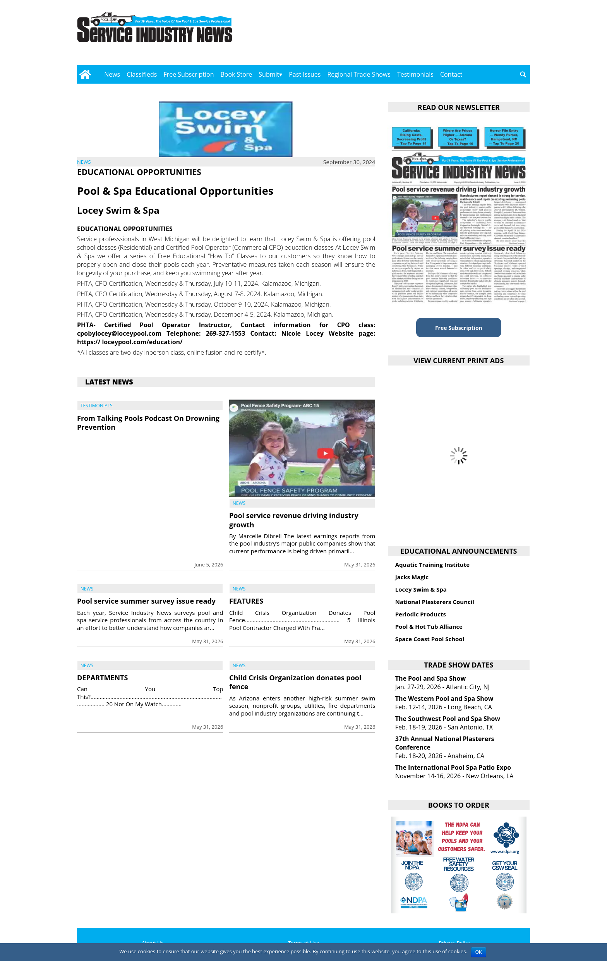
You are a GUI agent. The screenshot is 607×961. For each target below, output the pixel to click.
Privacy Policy (454, 942)
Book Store (236, 74)
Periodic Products (420, 614)
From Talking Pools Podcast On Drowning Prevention (148, 423)
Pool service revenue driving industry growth (293, 520)
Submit (269, 74)
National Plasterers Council (434, 602)
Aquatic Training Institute (432, 564)
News (112, 74)
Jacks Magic (412, 577)
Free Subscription (188, 74)
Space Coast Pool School (430, 639)
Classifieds (142, 74)
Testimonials (415, 74)
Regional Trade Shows (359, 74)
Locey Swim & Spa (421, 589)
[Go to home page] (85, 74)
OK (478, 952)
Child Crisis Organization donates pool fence (295, 682)
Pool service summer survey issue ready (146, 601)
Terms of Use (303, 942)
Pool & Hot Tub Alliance (429, 626)
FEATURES (246, 601)
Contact (451, 74)
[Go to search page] (523, 74)
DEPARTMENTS (102, 677)
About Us (152, 942)
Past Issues (305, 74)
